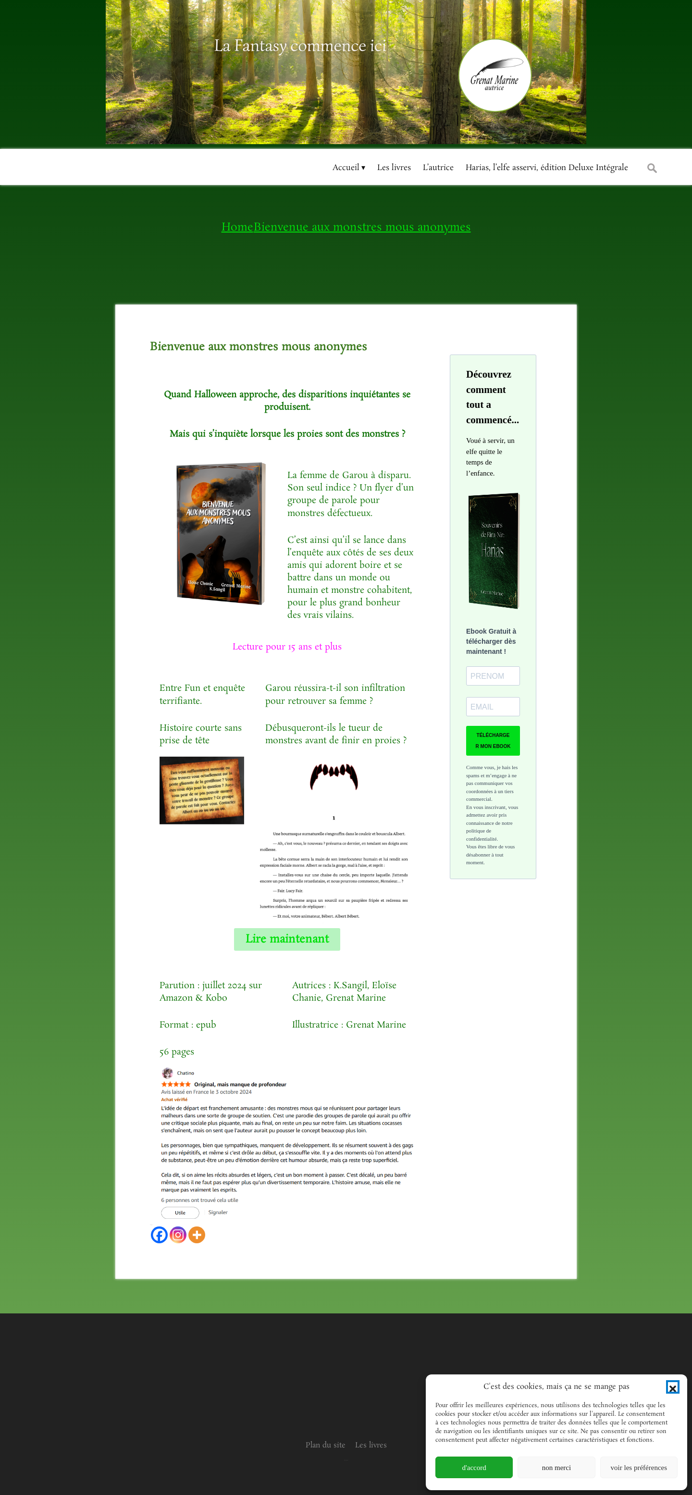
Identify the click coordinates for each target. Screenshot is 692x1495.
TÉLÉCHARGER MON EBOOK (493, 741)
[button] (673, 1387)
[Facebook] (159, 1234)
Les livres (371, 1445)
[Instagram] (178, 1234)
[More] (196, 1234)
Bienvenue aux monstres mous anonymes (258, 347)
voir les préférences (639, 1467)
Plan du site (326, 1445)
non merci (556, 1467)
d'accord (474, 1467)
